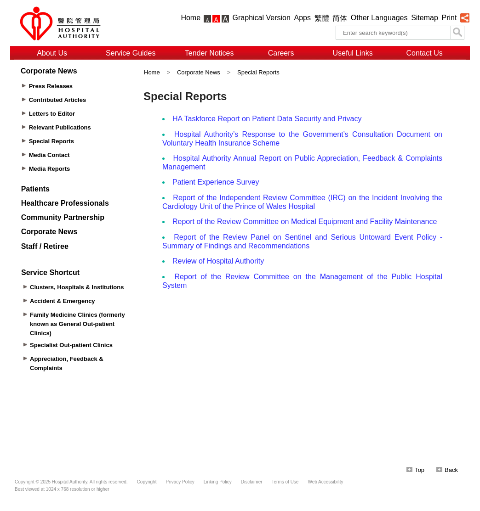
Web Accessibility (325, 481)
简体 (339, 18)
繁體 (321, 18)
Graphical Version (262, 18)
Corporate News (198, 72)
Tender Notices (209, 53)
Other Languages (379, 18)
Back (447, 469)
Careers (281, 53)
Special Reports (258, 72)
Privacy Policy (180, 481)
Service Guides (131, 53)
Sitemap (424, 18)
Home (190, 18)
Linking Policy (218, 481)
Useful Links (353, 53)
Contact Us (424, 53)
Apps (302, 18)
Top (415, 469)
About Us (52, 53)
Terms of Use (285, 481)
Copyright (147, 481)
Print (449, 18)
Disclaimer (252, 481)
